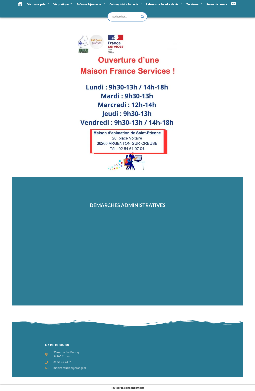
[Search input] (125, 16)
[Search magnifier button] (142, 16)
